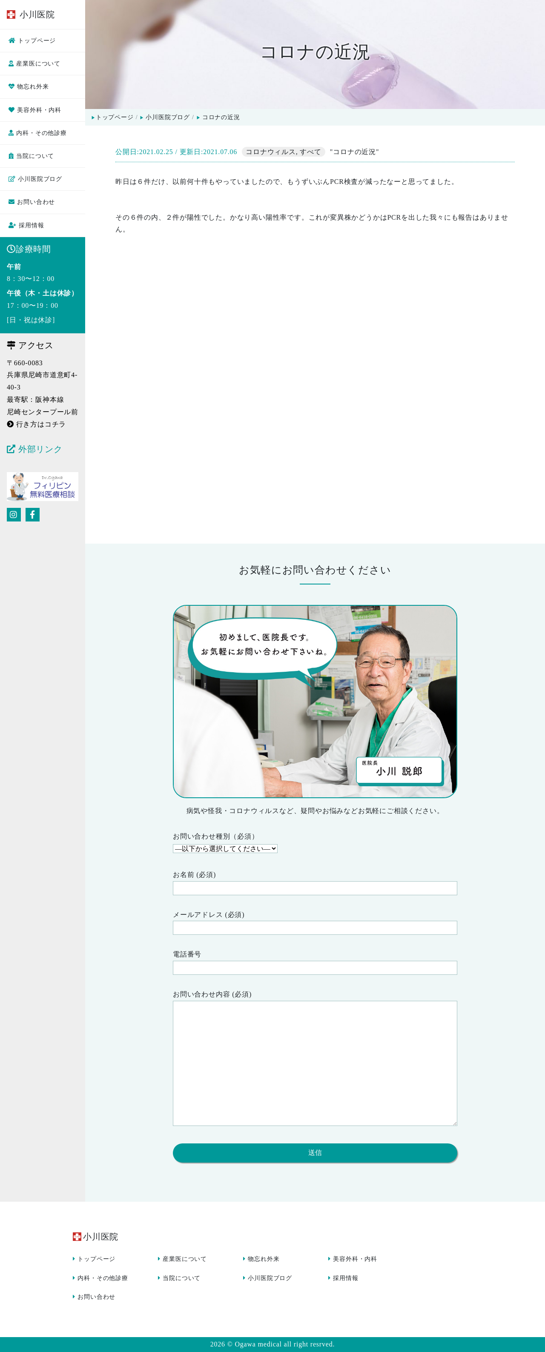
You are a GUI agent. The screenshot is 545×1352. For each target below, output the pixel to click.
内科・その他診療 (38, 133)
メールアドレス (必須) (315, 923)
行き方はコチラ (36, 424)
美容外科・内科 (35, 110)
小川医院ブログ (35, 179)
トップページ (32, 40)
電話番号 (315, 963)
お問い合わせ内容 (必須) (315, 1060)
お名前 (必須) (315, 883)
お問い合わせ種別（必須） (315, 844)
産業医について (34, 63)
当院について (31, 156)
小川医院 (31, 14)
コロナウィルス (271, 151)
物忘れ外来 (29, 86)
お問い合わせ (32, 202)
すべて (310, 151)
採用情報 (26, 225)
